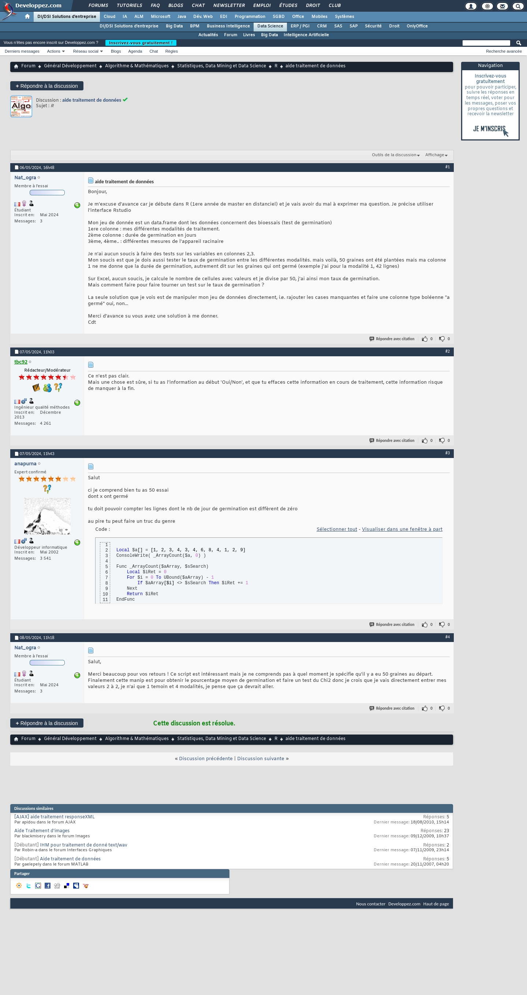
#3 (447, 452)
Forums (97, 6)
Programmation (250, 16)
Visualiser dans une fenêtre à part (402, 529)
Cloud (109, 16)
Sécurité (373, 26)
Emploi (261, 6)
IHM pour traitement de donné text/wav (83, 845)
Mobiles (319, 16)
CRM (322, 26)
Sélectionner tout (337, 529)
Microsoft (160, 16)
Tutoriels (129, 6)
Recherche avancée (504, 51)
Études (288, 6)
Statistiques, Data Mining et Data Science (221, 66)
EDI (223, 16)
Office (298, 16)
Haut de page (436, 903)
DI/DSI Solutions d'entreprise (66, 16)
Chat (198, 6)
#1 (447, 166)
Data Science (270, 26)
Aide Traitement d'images (42, 831)
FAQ (155, 6)
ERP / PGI (300, 26)
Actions (53, 51)
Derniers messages (22, 51)
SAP (354, 26)
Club (334, 6)
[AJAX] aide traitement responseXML (54, 817)
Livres (249, 35)
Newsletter (228, 6)
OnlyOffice (417, 26)
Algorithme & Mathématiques (137, 66)
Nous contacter (370, 903)
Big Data (174, 26)
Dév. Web (203, 16)
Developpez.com (404, 903)
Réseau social (85, 51)
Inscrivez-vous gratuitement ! (141, 43)
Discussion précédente (206, 759)
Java (181, 16)
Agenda (135, 51)
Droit (312, 6)
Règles (171, 51)
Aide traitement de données (70, 859)
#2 (447, 351)
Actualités (208, 35)
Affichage (434, 155)
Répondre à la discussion (47, 86)
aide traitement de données (91, 100)
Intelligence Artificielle (306, 35)
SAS (338, 26)
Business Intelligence (228, 26)
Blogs (175, 6)
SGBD (279, 16)
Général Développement (70, 66)
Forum (230, 35)
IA (125, 16)
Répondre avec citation (392, 339)
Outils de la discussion (394, 155)
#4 (447, 636)
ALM (138, 16)
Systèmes (344, 16)
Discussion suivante (260, 759)
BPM (194, 26)
